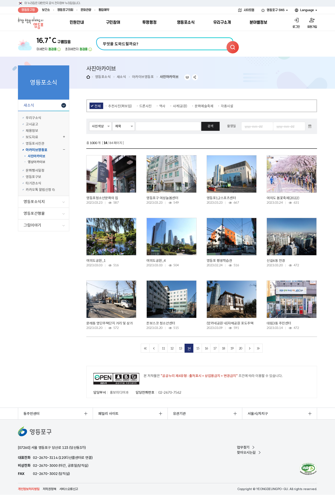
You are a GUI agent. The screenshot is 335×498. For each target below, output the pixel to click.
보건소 (46, 10)
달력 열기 (309, 126)
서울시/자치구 (258, 413)
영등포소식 (103, 76)
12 (171, 348)
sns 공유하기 (195, 77)
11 (163, 348)
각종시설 (227, 105)
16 (206, 348)
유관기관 (179, 413)
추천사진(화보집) (120, 105)
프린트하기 (187, 77)
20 (240, 348)
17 (214, 348)
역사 (162, 105)
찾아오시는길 (246, 452)
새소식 (121, 76)
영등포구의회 (65, 10)
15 (197, 348)
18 (223, 348)
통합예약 (103, 10)
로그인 (296, 26)
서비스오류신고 (68, 489)
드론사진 (145, 105)
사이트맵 (249, 10)
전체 (97, 105)
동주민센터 (32, 413)
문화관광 (86, 10)
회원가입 (312, 26)
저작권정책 (49, 489)
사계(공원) (180, 105)
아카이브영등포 (143, 76)
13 (180, 348)
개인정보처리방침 (29, 489)
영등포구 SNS (276, 10)
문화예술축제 (204, 105)
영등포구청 (28, 10)
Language (307, 10)
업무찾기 (243, 447)
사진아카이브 (169, 76)
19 (231, 348)
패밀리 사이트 (108, 413)
